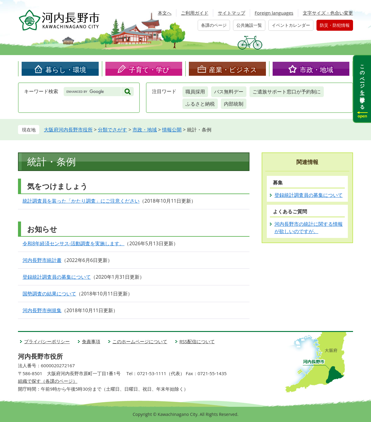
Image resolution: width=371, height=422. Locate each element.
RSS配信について (197, 341)
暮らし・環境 (65, 69)
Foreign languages (274, 13)
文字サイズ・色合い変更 (328, 13)
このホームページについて (139, 341)
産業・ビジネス (233, 69)
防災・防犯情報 (335, 25)
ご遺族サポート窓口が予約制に (287, 91)
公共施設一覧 (249, 25)
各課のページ (214, 25)
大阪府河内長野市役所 (68, 129)
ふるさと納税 (200, 103)
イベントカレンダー (291, 25)
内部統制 (233, 103)
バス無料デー (228, 91)
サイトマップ (231, 13)
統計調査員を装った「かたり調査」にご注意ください (81, 200)
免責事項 (91, 341)
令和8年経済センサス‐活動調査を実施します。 (73, 243)
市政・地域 (316, 69)
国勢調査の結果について (49, 293)
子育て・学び (149, 69)
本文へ (164, 13)
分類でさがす (112, 129)
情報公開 (172, 129)
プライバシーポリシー (47, 341)
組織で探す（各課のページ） (47, 381)
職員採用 (195, 91)
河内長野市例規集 (42, 310)
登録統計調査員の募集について (57, 277)
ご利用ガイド (194, 13)
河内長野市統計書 (42, 260)
